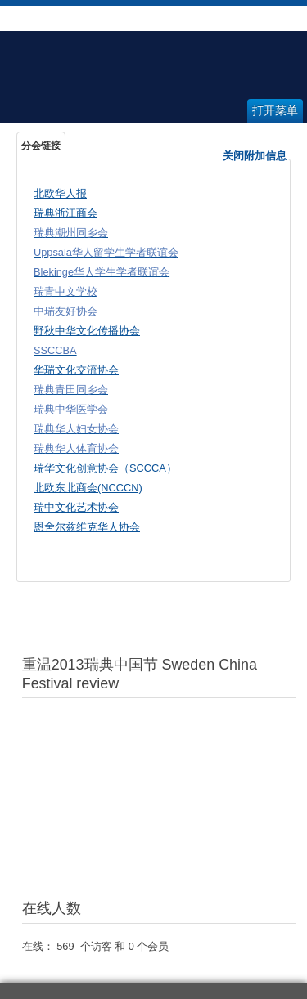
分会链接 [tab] (41, 145)
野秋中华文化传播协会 (87, 331)
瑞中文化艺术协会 (76, 507)
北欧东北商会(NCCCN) (88, 488)
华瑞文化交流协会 (76, 370)
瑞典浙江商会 (65, 213)
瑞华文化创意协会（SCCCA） (105, 468)
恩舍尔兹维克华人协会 (87, 527)
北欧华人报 (60, 193)
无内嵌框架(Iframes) (159, 794)
